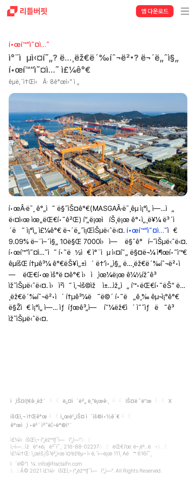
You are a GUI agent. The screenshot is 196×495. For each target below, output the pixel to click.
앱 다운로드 (154, 11)
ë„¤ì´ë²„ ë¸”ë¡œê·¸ (86, 401)
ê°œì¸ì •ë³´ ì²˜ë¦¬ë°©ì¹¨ (41, 425)
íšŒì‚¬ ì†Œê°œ (28, 417)
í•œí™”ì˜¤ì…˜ (147, 230)
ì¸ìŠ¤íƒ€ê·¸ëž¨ (28, 401)
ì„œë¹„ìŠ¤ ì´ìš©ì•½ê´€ (90, 417)
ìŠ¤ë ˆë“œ (139, 401)
